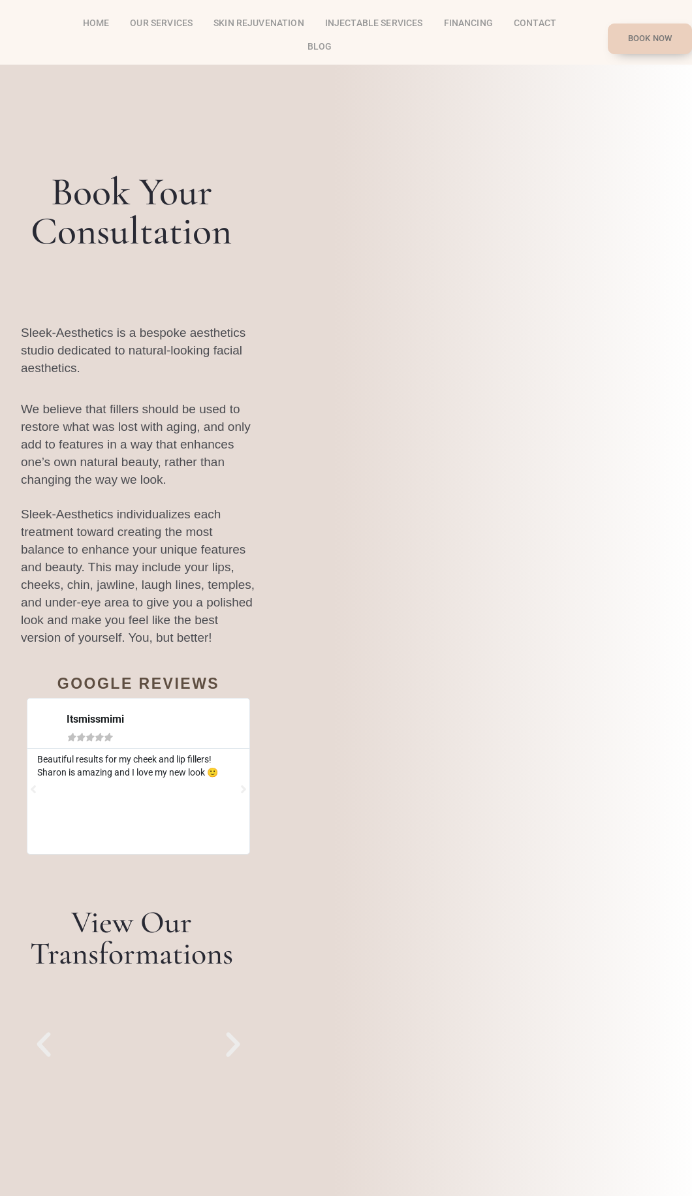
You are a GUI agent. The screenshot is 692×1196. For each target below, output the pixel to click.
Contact (535, 23)
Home (96, 23)
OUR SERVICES (161, 23)
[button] (43, 1044)
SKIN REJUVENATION (258, 23)
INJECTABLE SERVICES (374, 23)
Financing (468, 23)
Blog (319, 46)
